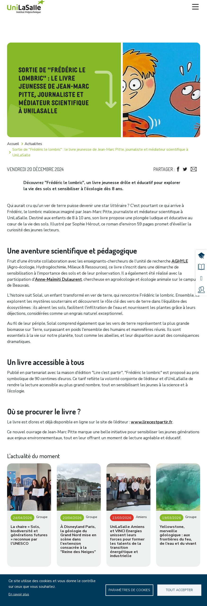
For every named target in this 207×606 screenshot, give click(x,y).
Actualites (33, 143)
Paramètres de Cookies (129, 590)
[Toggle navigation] (195, 7)
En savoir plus (19, 594)
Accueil (13, 143)
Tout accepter (179, 590)
